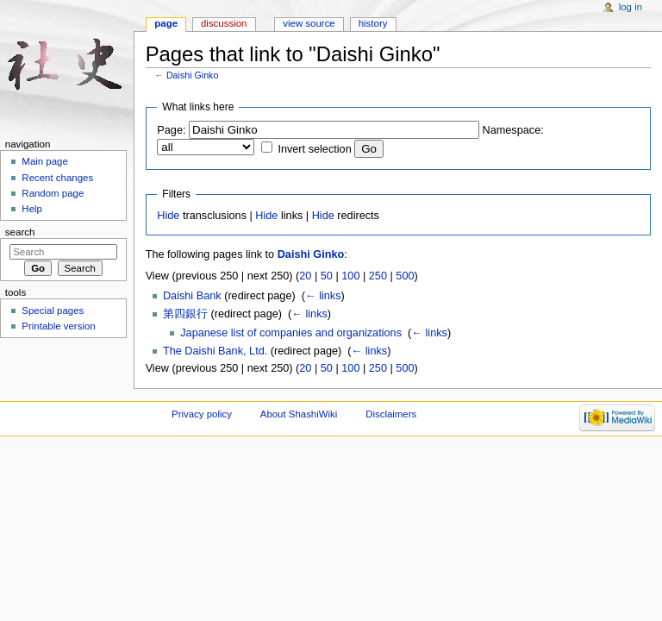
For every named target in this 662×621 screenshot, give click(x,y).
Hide (168, 216)
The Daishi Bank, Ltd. (215, 351)
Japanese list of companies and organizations (291, 333)
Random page (53, 193)
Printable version (58, 326)
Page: (171, 130)
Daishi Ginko (192, 75)
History (373, 23)
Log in (630, 7)
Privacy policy (202, 414)
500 (405, 276)
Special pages (53, 310)
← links (323, 296)
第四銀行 (185, 314)
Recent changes (57, 177)
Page (166, 23)
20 (305, 276)
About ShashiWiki (299, 414)
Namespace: (513, 130)
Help (32, 209)
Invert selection (314, 149)
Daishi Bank (192, 296)
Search (20, 232)
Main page (45, 161)
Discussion (224, 23)
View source (308, 23)
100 (350, 276)
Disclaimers (390, 414)
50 (327, 276)
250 (378, 276)
